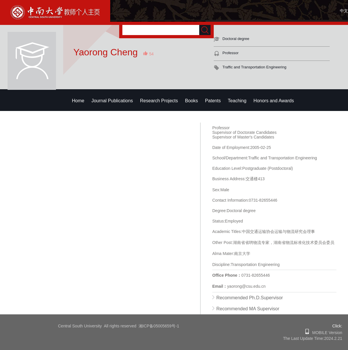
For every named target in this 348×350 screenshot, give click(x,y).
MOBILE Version (325, 332)
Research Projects (159, 100)
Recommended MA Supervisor (247, 308)
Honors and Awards (273, 100)
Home (78, 100)
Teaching (237, 100)
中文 (344, 10)
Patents (213, 100)
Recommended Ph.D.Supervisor (249, 297)
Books (191, 100)
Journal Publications (112, 100)
